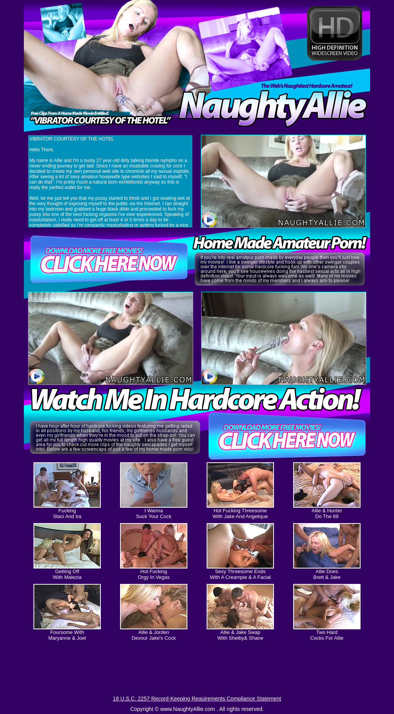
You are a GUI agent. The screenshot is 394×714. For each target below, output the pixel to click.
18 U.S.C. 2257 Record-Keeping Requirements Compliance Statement (197, 699)
